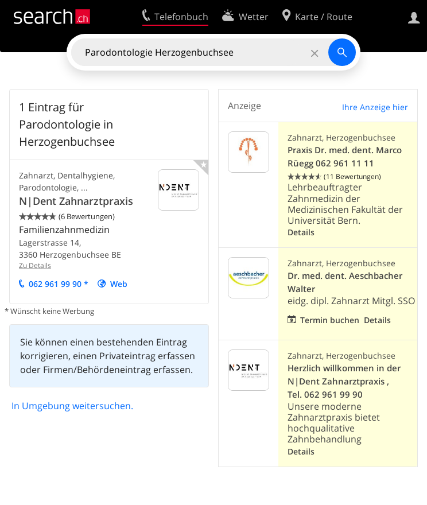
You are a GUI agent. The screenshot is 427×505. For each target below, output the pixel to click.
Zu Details (35, 265)
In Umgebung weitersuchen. (72, 405)
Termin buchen (329, 319)
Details (301, 232)
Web (118, 283)
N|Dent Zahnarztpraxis (76, 201)
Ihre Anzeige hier (375, 107)
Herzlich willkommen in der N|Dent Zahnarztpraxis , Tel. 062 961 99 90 (344, 381)
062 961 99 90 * (58, 283)
